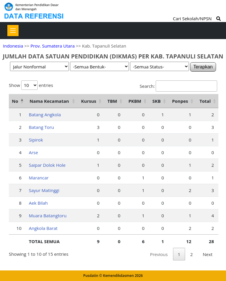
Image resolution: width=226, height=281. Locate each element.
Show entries (31, 85)
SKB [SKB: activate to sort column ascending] (156, 101)
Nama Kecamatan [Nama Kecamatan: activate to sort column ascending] (49, 101)
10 (18, 228)
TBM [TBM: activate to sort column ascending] (112, 101)
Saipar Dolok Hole (47, 165)
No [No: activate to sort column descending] (15, 101)
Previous (159, 254)
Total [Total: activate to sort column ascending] (205, 101)
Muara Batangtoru (48, 215)
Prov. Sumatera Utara (52, 46)
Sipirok (36, 140)
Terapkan (203, 66)
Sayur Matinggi (44, 190)
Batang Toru (41, 127)
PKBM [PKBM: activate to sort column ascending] (134, 101)
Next (207, 254)
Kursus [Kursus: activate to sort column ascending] (88, 101)
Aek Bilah (38, 203)
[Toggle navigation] (13, 30)
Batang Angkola (45, 114)
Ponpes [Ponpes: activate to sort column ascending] (180, 101)
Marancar (39, 178)
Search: (178, 86)
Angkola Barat (43, 228)
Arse (33, 152)
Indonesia (13, 46)
